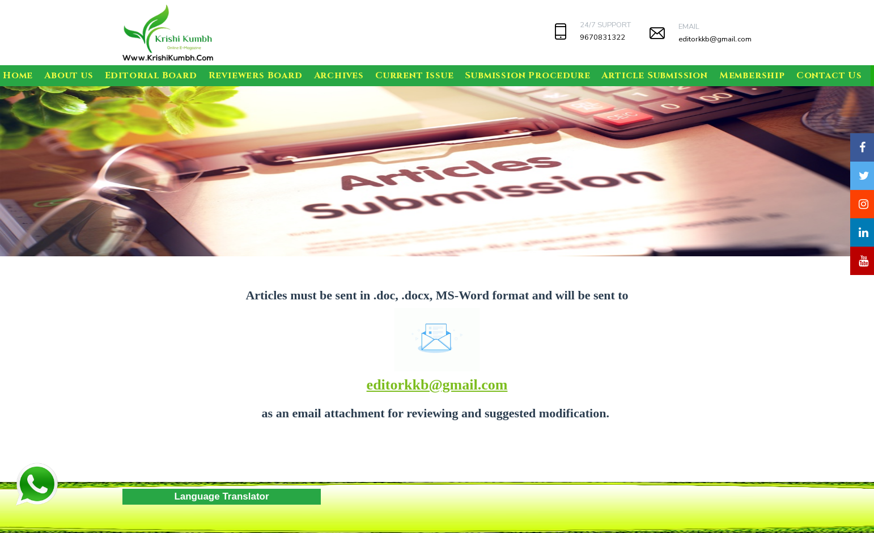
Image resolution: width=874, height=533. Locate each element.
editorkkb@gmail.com (715, 39)
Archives (339, 75)
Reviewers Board (256, 75)
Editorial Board (151, 75)
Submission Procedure (527, 75)
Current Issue (414, 75)
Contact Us (829, 75)
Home (18, 75)
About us (68, 75)
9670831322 (602, 37)
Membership (752, 75)
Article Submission (654, 75)
